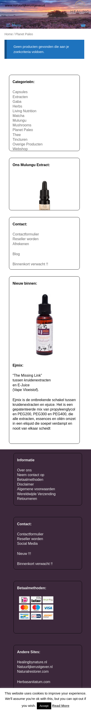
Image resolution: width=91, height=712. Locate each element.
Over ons (24, 470)
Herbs (17, 106)
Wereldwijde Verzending (36, 494)
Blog (16, 254)
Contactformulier (26, 234)
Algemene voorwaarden (36, 489)
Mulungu (19, 120)
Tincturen (20, 139)
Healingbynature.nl (32, 662)
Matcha (18, 116)
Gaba (17, 101)
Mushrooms (22, 125)
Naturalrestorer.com (33, 671)
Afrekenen (21, 244)
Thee (17, 135)
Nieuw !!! (24, 554)
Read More (60, 706)
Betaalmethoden (30, 479)
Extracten (20, 97)
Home (8, 34)
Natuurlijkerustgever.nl (35, 667)
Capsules (20, 92)
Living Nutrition (24, 111)
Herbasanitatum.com (33, 682)
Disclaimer (25, 484)
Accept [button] (44, 706)
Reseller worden (26, 239)
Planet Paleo (23, 130)
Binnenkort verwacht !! (30, 264)
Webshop (20, 149)
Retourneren (27, 499)
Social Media (27, 543)
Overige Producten (27, 144)
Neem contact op (30, 475)
